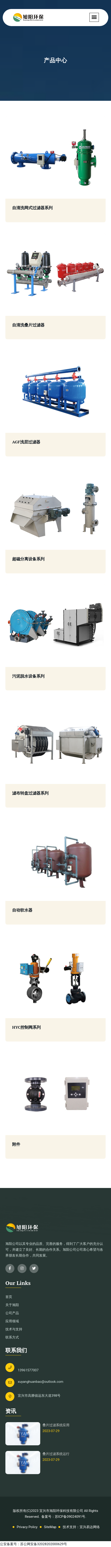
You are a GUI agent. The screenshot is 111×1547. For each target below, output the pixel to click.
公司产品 (12, 1313)
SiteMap (50, 1527)
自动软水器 (22, 910)
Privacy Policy (27, 1527)
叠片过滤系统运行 (55, 1454)
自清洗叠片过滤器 (28, 325)
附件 (16, 1144)
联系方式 (12, 1337)
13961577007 (28, 1370)
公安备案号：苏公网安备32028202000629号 (33, 1544)
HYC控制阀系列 (26, 1027)
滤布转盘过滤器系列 (30, 793)
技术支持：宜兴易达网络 (81, 1527)
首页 (8, 1297)
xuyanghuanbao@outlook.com (40, 1382)
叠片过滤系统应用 (55, 1425)
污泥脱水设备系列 (28, 676)
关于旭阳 (12, 1305)
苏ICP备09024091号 (70, 1517)
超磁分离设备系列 (28, 559)
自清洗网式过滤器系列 (32, 207)
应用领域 (12, 1321)
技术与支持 (13, 1329)
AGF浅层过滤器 (26, 442)
